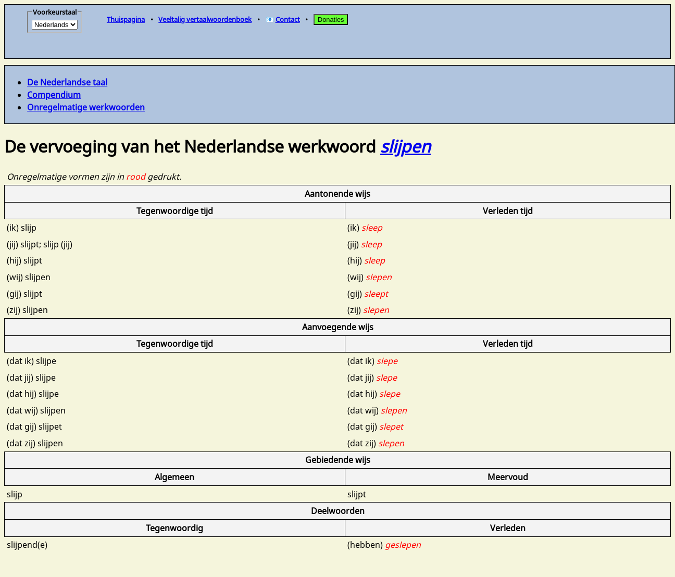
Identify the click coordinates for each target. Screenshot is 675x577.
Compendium (54, 95)
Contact (288, 19)
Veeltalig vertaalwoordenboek (205, 19)
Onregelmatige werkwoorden (86, 107)
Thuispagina (126, 19)
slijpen (405, 146)
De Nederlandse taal (67, 82)
